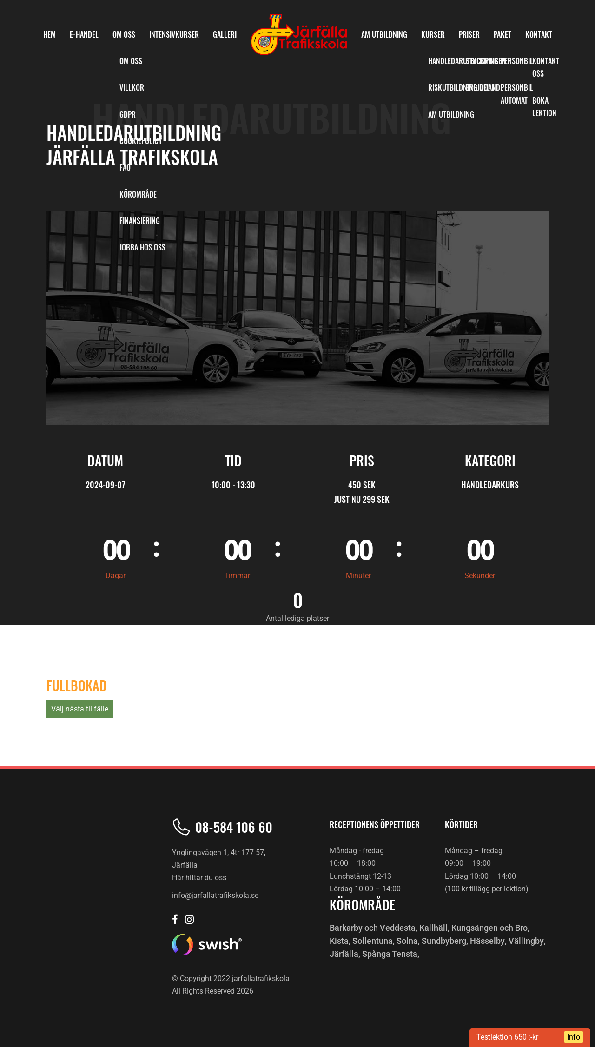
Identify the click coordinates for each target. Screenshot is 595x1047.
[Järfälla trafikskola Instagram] (189, 920)
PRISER (469, 34)
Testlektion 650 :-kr (507, 1037)
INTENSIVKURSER (174, 34)
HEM (49, 34)
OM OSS (123, 34)
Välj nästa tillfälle (79, 709)
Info (573, 1037)
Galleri (225, 34)
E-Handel (84, 34)
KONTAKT (538, 34)
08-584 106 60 (233, 826)
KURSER (433, 34)
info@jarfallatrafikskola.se (215, 895)
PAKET (502, 34)
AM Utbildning (384, 34)
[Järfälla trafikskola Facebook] (175, 920)
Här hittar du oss (199, 878)
